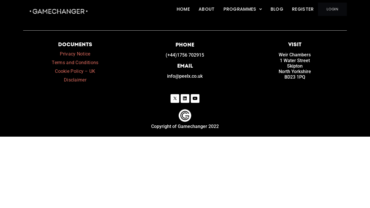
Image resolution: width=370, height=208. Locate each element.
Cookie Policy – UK (75, 71)
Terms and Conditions (75, 62)
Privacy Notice (75, 54)
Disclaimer (75, 80)
